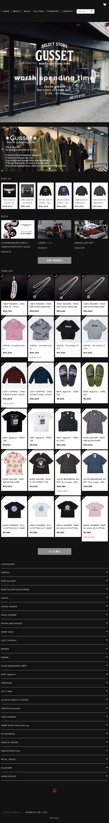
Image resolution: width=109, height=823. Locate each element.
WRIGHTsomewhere (11, 708)
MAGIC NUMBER (8, 615)
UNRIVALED (6, 683)
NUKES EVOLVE (8, 776)
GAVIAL (5, 598)
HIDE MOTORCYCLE (10, 751)
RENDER (5, 649)
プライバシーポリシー (12, 812)
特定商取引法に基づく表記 (36, 812)
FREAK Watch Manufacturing (15, 725)
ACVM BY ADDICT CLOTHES (14, 700)
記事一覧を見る (54, 260)
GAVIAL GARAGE (9, 606)
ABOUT (17, 11)
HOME (6, 11)
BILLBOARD (6, 768)
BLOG (27, 11)
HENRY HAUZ (7, 632)
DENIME (5, 657)
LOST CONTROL (9, 640)
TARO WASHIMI (8, 717)
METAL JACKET (8, 759)
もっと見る (54, 551)
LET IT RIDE (6, 691)
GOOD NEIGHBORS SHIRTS (14, 666)
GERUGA (5, 572)
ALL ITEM (38, 11)
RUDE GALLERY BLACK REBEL (15, 589)
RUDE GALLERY (8, 581)
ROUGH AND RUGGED (11, 623)
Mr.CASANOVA (8, 734)
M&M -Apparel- (8, 674)
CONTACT (68, 11)
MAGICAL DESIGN (9, 742)
